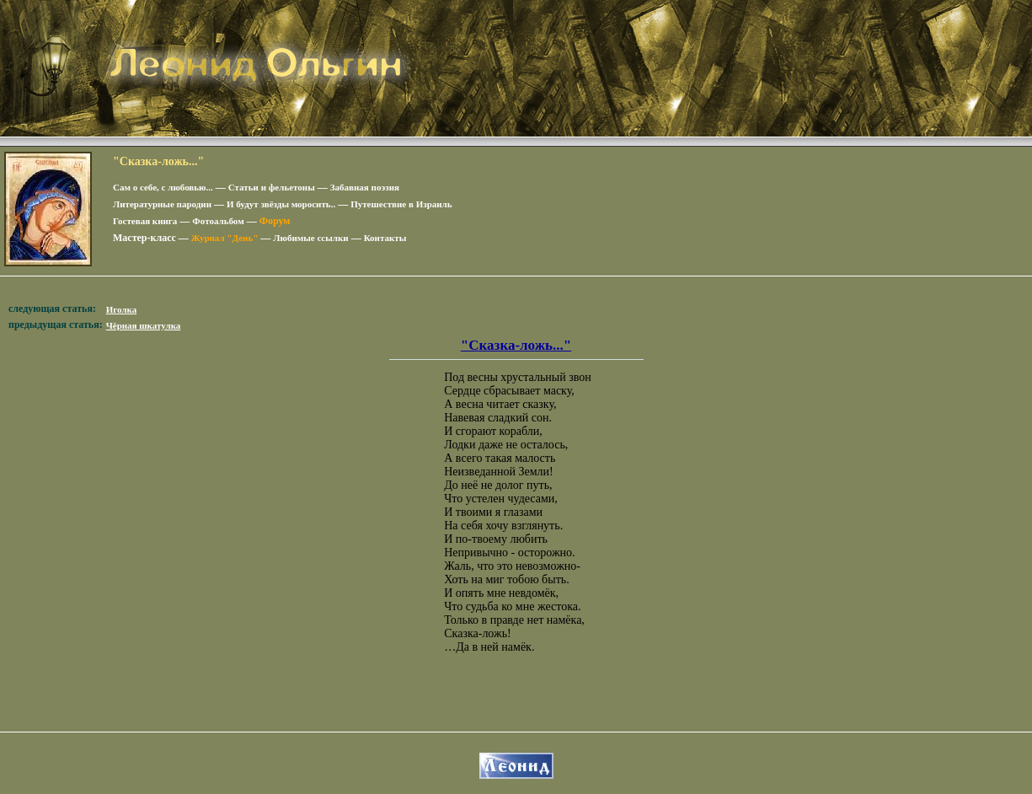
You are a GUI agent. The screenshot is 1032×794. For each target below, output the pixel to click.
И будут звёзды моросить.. (281, 204)
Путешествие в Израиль (401, 204)
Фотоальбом (217, 221)
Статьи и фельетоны (271, 187)
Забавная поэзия (364, 187)
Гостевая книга (145, 221)
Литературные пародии (162, 204)
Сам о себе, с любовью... (163, 187)
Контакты (385, 238)
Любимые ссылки (310, 238)
